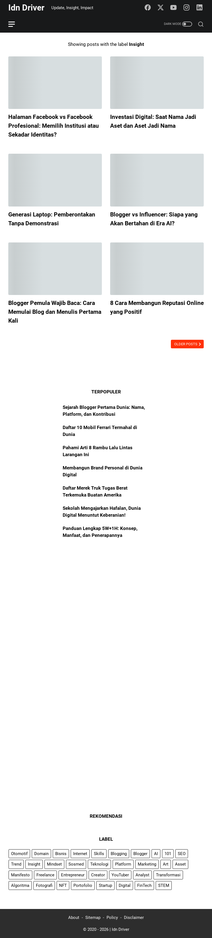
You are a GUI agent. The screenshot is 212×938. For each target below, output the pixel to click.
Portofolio (82, 885)
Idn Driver (26, 7)
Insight (34, 864)
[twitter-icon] (161, 8)
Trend (16, 864)
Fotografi (44, 885)
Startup (105, 885)
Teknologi (99, 864)
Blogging (119, 853)
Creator (98, 874)
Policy (112, 917)
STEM (163, 885)
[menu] (15, 24)
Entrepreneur (72, 874)
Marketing (147, 864)
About (73, 917)
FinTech (144, 885)
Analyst (142, 874)
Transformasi (168, 874)
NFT (63, 885)
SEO (182, 853)
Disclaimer (134, 917)
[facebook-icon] (148, 8)
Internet (80, 853)
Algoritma (20, 885)
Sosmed (76, 864)
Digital (125, 885)
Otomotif (19, 853)
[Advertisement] (106, 590)
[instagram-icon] (186, 8)
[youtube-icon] (173, 8)
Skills (99, 853)
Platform (123, 864)
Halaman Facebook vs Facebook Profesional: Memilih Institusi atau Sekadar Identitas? (53, 125)
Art (165, 864)
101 (168, 853)
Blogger (140, 853)
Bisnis (61, 853)
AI (156, 853)
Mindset (54, 864)
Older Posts (186, 344)
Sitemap (92, 917)
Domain (41, 853)
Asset (180, 864)
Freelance (45, 874)
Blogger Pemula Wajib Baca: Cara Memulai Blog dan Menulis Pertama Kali (54, 311)
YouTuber (120, 874)
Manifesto (20, 874)
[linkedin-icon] (199, 8)
